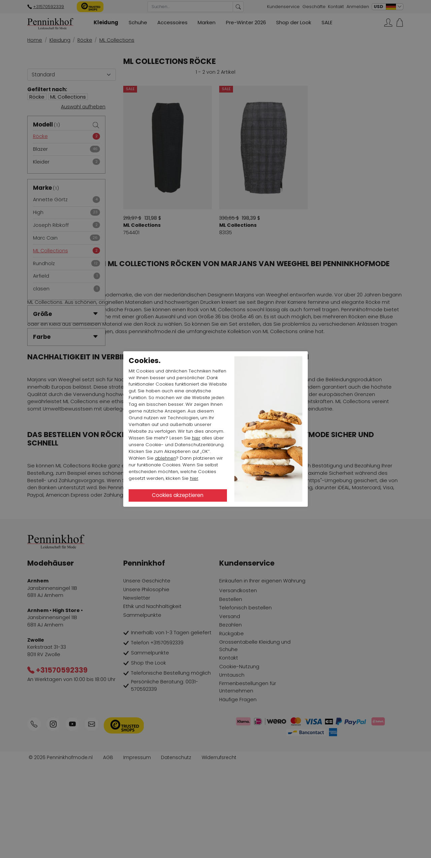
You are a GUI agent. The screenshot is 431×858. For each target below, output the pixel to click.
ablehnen (165, 458)
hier (196, 438)
